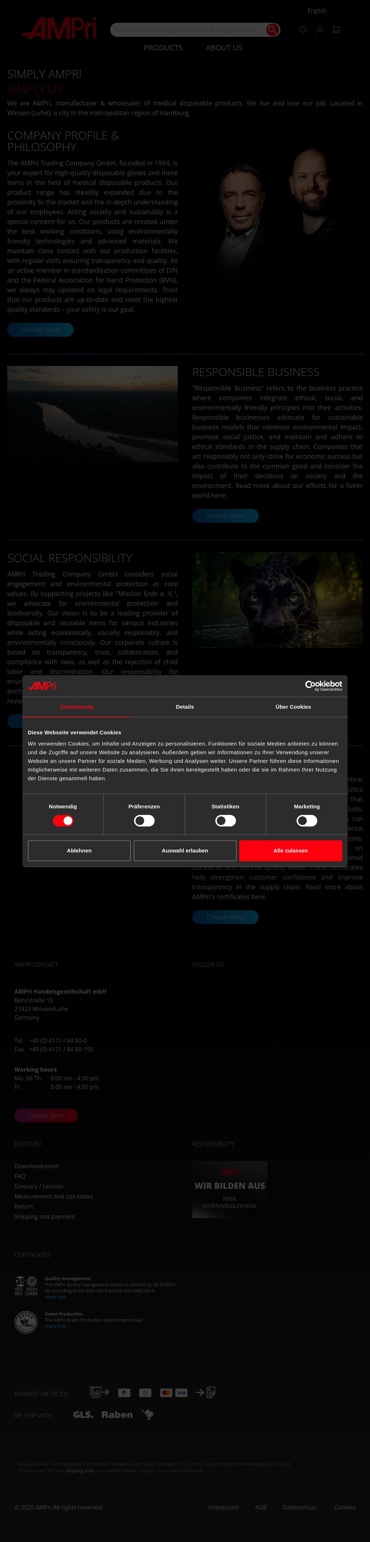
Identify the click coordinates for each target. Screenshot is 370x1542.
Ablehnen (79, 850)
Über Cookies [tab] (293, 707)
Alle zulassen (291, 850)
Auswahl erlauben (185, 850)
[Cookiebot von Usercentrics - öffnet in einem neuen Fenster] (310, 686)
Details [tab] (185, 707)
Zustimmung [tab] (76, 707)
